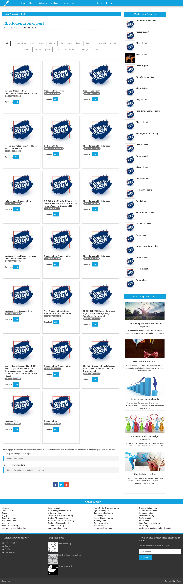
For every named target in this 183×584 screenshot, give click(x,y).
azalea (57, 49)
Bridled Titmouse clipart (58, 518)
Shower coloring (66, 566)
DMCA (7, 549)
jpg (16, 102)
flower (42, 43)
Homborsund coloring (103, 513)
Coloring (43, 3)
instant (89, 43)
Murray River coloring (103, 518)
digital (113, 43)
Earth (23, 14)
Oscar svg (6, 513)
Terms (8, 546)
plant (47, 49)
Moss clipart (98, 525)
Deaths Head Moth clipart (70, 555)
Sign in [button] (99, 3)
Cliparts (32, 3)
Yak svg (5, 523)
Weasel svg (144, 520)
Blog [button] (23, 3)
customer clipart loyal (57, 528)
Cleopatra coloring (56, 525)
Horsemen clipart (146, 513)
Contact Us (69, 3)
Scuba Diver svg (9, 518)
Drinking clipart (100, 520)
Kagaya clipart (8, 515)
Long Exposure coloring (149, 523)
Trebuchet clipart (9, 520)
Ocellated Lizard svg (148, 510)
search (95, 49)
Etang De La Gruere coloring (106, 508)
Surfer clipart (145, 518)
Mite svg (5, 508)
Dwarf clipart (8, 510)
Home (6, 14)
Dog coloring (64, 544)
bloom (38, 49)
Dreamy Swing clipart (148, 508)
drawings (84, 49)
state (69, 43)
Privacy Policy (11, 543)
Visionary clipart (55, 513)
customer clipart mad (102, 528)
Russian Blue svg (146, 515)
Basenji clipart (99, 515)
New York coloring (10, 525)
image (79, 43)
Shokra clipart (54, 508)
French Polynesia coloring (59, 510)
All (7, 43)
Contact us (10, 552)
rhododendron (19, 43)
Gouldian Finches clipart (58, 523)
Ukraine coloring (100, 523)
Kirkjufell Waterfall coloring (60, 515)
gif (55, 99)
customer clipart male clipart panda (155, 528)
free (32, 43)
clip (61, 43)
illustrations (70, 49)
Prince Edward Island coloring (61, 520)
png (56, 154)
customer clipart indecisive (14, 528)
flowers (27, 49)
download (101, 43)
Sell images (55, 3)
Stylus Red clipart (101, 510)
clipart (52, 43)
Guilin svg (143, 525)
